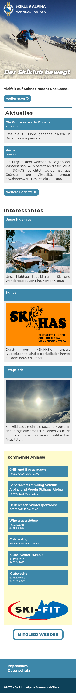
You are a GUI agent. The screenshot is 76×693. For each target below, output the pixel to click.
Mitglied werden (38, 634)
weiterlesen (17, 98)
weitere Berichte (21, 192)
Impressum (18, 666)
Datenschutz (19, 671)
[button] (38, 471)
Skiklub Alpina (31, 8)
